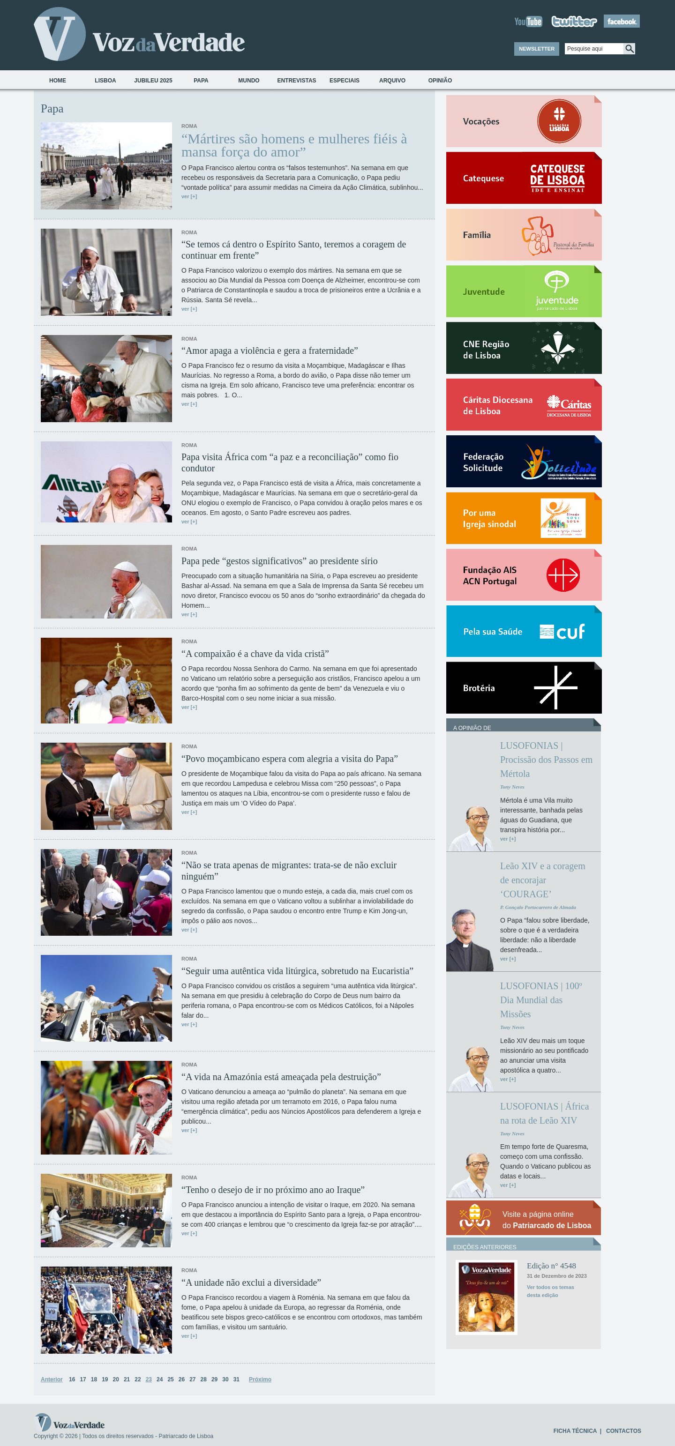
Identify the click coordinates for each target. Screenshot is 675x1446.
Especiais (345, 80)
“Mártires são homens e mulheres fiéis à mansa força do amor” (294, 145)
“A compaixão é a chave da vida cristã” (255, 653)
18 (94, 1379)
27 (192, 1379)
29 (214, 1379)
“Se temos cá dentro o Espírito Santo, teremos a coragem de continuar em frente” (293, 250)
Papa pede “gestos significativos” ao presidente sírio (279, 561)
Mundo (248, 80)
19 (105, 1379)
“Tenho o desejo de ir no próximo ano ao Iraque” (273, 1190)
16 (72, 1379)
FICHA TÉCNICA (575, 1431)
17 (83, 1379)
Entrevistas (296, 80)
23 (149, 1379)
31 (236, 1379)
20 (116, 1379)
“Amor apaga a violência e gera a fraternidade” (269, 350)
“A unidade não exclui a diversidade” (251, 1282)
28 (204, 1379)
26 (182, 1379)
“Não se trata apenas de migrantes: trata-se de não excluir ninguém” (289, 870)
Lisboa (105, 80)
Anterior (52, 1379)
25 (170, 1379)
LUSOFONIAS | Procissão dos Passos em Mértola (546, 759)
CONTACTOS (623, 1431)
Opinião (440, 80)
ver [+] (189, 196)
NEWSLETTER (537, 49)
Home (57, 80)
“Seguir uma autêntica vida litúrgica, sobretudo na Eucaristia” (297, 971)
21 (127, 1379)
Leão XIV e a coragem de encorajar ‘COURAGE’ (542, 880)
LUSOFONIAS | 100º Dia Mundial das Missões (541, 1000)
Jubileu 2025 (153, 80)
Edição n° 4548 (551, 1265)
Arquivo (392, 80)
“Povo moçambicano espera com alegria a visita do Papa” (289, 758)
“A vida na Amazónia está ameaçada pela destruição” (281, 1077)
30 (225, 1379)
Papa (201, 80)
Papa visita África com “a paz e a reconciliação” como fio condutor (289, 462)
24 (160, 1379)
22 (138, 1379)
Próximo (260, 1379)
